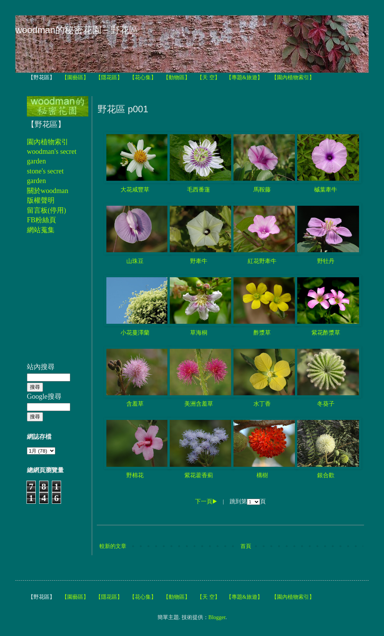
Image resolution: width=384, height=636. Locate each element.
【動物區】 (176, 77)
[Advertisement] (50, 302)
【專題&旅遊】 (244, 77)
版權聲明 (41, 200)
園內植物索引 (47, 142)
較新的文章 (112, 546)
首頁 (245, 546)
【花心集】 (142, 77)
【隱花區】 (109, 77)
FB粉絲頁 (41, 220)
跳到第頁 (248, 501)
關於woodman (47, 191)
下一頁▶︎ (206, 501)
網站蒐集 (41, 230)
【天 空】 (208, 77)
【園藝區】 (75, 77)
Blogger (217, 617)
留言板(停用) (46, 210)
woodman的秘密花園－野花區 (76, 30)
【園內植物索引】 (292, 77)
